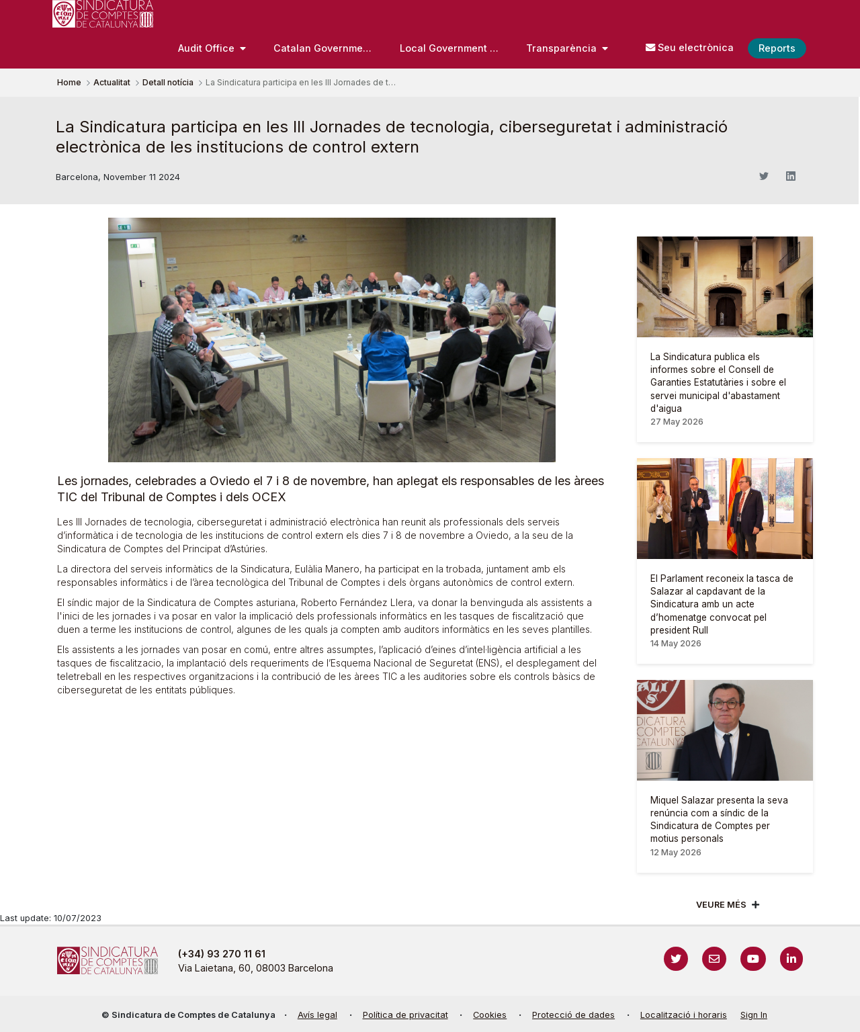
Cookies (490, 1015)
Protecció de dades (573, 1015)
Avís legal (317, 1015)
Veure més (721, 905)
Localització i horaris (683, 1015)
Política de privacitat (405, 1015)
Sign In (753, 1015)
